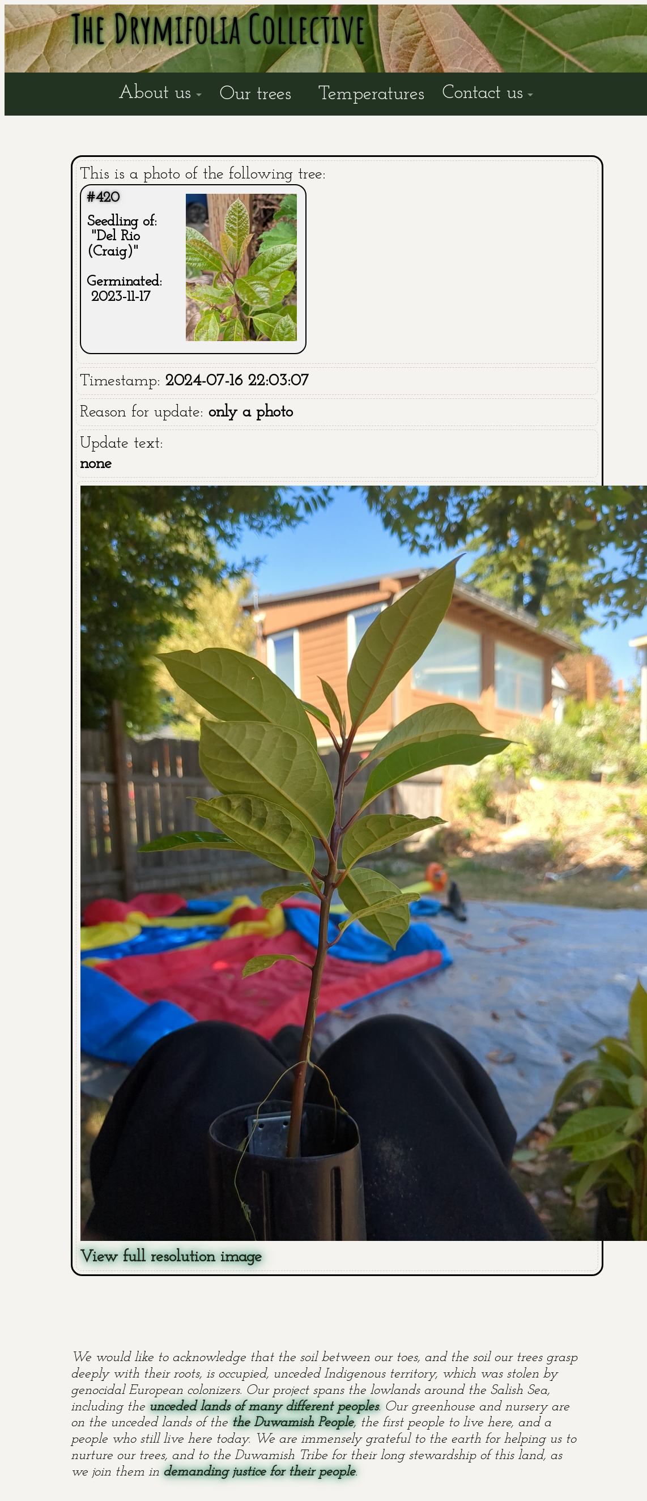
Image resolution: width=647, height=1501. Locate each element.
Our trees (255, 94)
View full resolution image (171, 1257)
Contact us (482, 93)
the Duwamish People (293, 1423)
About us (154, 93)
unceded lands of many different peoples (263, 1407)
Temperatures (371, 94)
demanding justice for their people (259, 1472)
